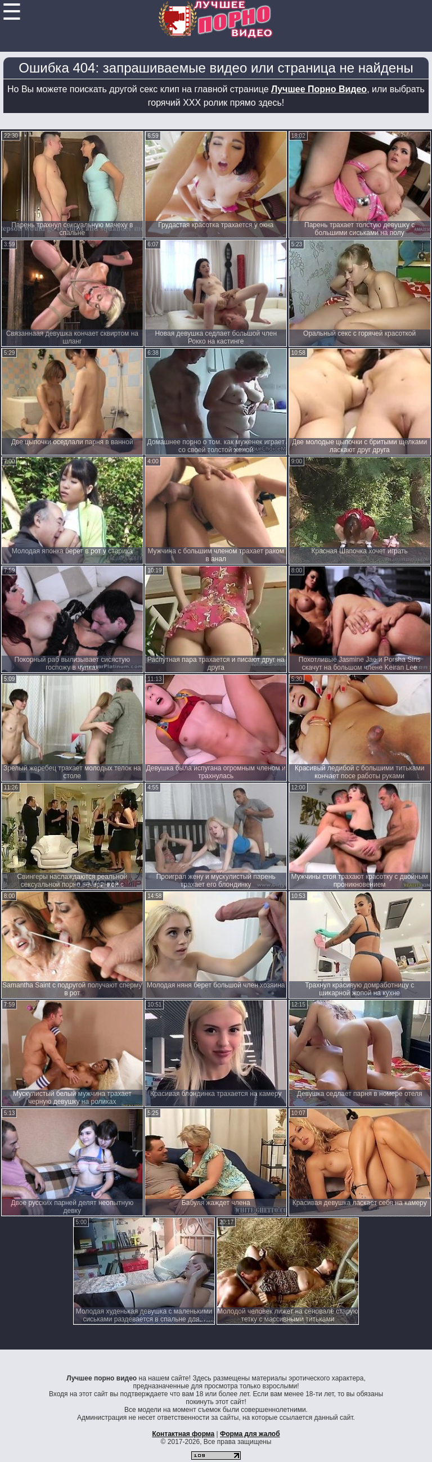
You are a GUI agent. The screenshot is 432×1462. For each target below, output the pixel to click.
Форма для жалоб (250, 1434)
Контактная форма (183, 1434)
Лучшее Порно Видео (319, 89)
